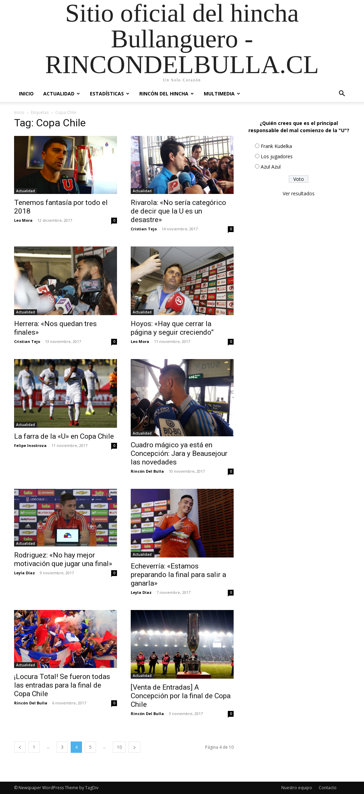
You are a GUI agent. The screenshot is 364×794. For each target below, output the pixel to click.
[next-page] (134, 747)
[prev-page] (20, 747)
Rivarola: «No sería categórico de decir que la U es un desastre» (178, 211)
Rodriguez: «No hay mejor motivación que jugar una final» (63, 559)
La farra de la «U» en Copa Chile (64, 436)
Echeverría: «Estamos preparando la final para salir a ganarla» (178, 574)
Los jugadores (277, 156)
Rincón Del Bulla (147, 471)
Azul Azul (271, 166)
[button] (342, 94)
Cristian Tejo (144, 228)
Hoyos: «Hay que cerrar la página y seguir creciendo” (172, 328)
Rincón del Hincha (166, 93)
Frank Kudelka (276, 146)
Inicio (26, 93)
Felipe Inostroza (30, 445)
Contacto (328, 788)
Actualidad (61, 93)
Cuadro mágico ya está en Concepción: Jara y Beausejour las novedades (179, 453)
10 (119, 747)
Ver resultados (299, 193)
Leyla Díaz (24, 572)
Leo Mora (23, 220)
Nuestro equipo (296, 788)
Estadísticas (109, 93)
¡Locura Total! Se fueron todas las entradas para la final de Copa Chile (62, 685)
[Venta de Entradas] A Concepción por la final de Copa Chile (181, 696)
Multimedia (222, 93)
